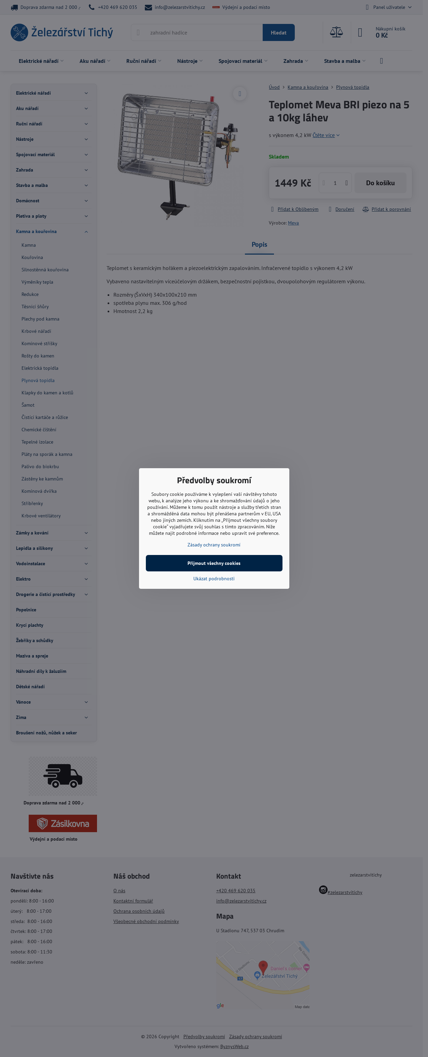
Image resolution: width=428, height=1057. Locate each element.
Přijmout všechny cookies (214, 563)
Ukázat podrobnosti (214, 578)
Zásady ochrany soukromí (214, 545)
